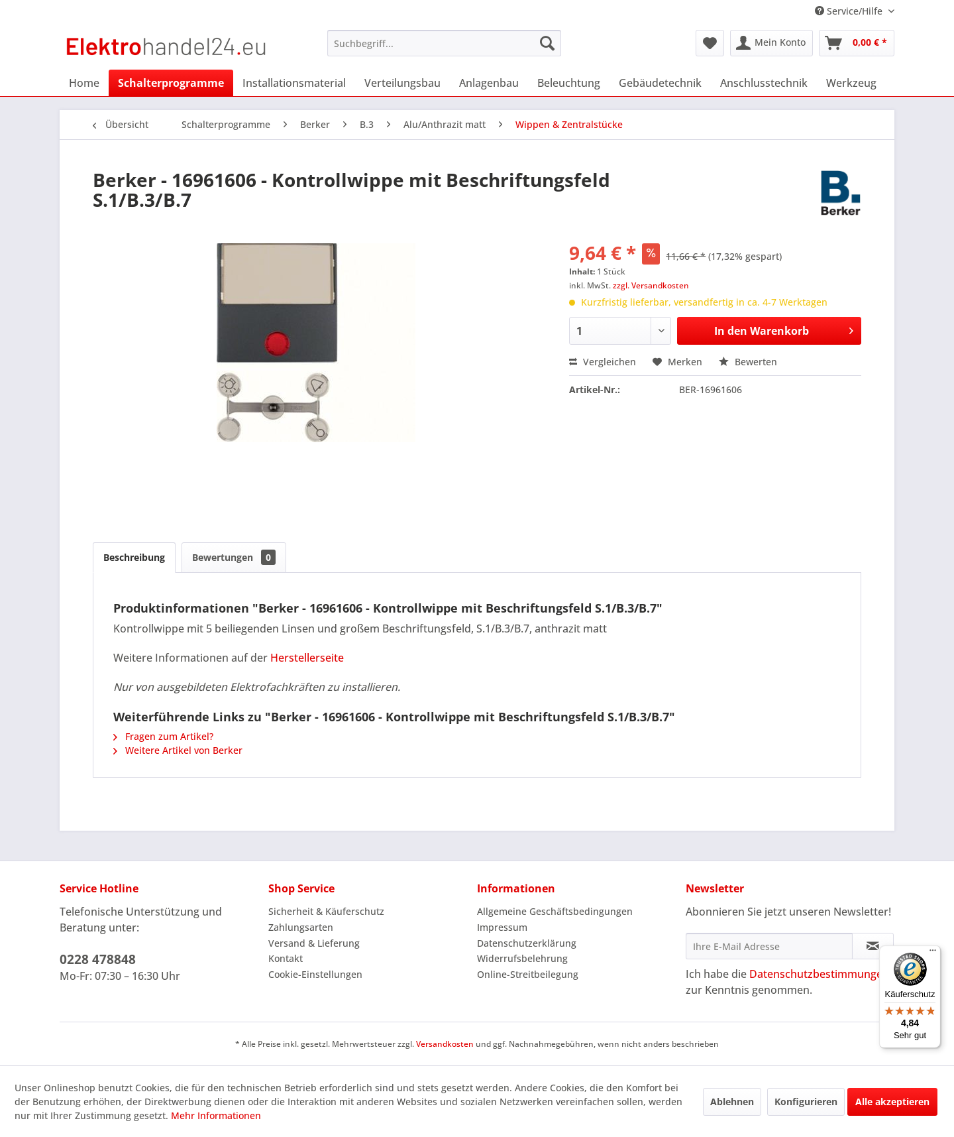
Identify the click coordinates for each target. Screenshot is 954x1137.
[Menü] (933, 953)
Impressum (502, 927)
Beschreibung (134, 557)
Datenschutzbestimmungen (819, 974)
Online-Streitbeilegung (527, 974)
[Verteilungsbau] (402, 83)
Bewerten (748, 361)
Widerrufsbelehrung (522, 958)
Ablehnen (732, 1101)
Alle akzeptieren (892, 1101)
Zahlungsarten (300, 927)
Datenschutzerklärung (526, 943)
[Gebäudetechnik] (660, 83)
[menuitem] (444, 43)
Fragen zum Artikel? (163, 736)
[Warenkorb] (856, 43)
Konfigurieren (805, 1101)
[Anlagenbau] (489, 83)
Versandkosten (445, 1043)
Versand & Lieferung (314, 943)
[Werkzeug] (851, 83)
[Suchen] (547, 43)
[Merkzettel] (710, 43)
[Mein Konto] (771, 43)
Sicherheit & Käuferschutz (326, 911)
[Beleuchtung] (569, 83)
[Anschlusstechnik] (764, 83)
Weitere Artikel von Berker (177, 750)
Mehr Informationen (216, 1115)
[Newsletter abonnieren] (873, 946)
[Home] (84, 83)
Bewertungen (234, 557)
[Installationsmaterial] (294, 83)
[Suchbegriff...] (444, 43)
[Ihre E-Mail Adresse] (769, 946)
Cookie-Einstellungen (315, 974)
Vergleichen (602, 361)
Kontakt (285, 958)
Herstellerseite (307, 657)
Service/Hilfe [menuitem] (850, 11)
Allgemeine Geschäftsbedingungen (555, 911)
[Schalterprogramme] (171, 83)
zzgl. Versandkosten (651, 285)
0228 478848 (98, 959)
